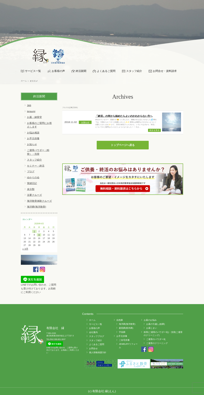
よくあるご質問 (106, 71)
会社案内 (93, 332)
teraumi (31, 111)
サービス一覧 (33, 71)
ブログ (30, 171)
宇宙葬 (122, 332)
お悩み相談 (33, 132)
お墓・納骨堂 (34, 117)
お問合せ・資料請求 (165, 71)
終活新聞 (81, 71)
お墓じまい (151, 328)
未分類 (30, 189)
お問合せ (93, 348)
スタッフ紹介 (134, 71)
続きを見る (154, 130)
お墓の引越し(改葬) (155, 324)
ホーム (92, 320)
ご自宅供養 (124, 340)
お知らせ (32, 144)
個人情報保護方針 (97, 352)
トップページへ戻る (123, 145)
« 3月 (25, 248)
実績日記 (32, 183)
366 (29, 105)
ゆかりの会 (33, 177)
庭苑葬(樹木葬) (126, 328)
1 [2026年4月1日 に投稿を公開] (34, 231)
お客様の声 (58, 71)
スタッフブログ (96, 336)
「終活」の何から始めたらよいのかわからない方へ (124, 116)
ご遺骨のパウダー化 (156, 339)
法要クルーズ (34, 195)
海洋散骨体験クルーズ (39, 200)
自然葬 (119, 320)
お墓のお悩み (150, 320)
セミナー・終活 (35, 165)
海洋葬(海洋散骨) (36, 206)
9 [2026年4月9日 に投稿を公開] (39, 235)
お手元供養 (33, 138)
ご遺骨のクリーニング (157, 343)
